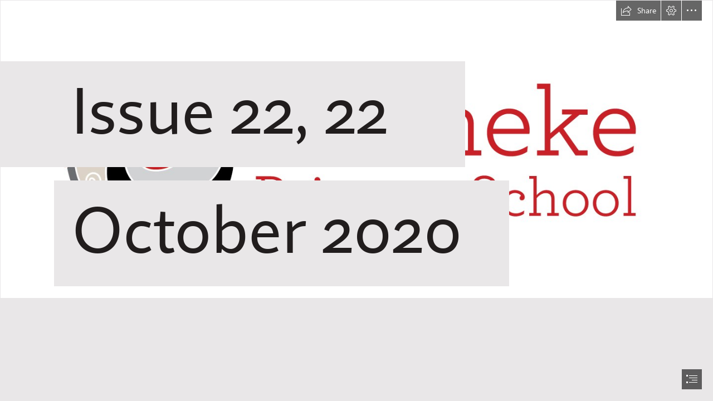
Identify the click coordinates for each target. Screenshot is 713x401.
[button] (638, 11)
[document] (356, 200)
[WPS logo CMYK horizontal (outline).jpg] (356, 156)
